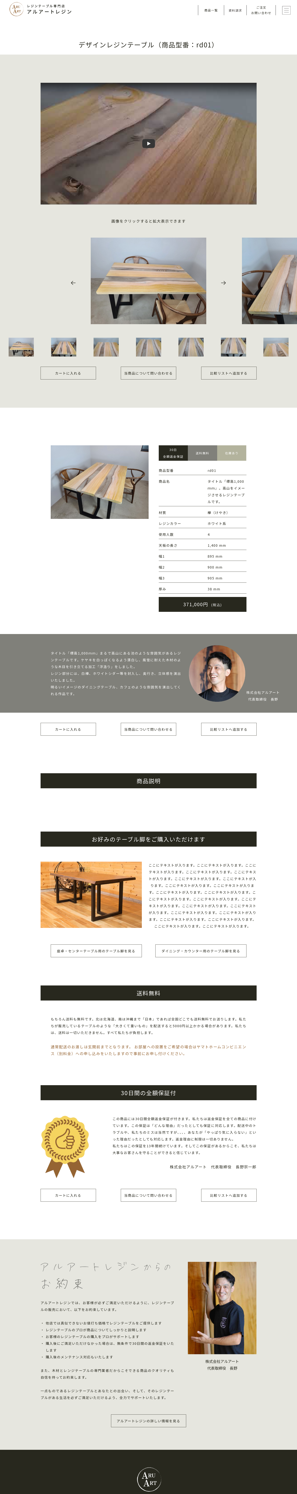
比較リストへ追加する (229, 373)
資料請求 (235, 10)
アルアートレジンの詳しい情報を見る (148, 1420)
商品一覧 (211, 10)
